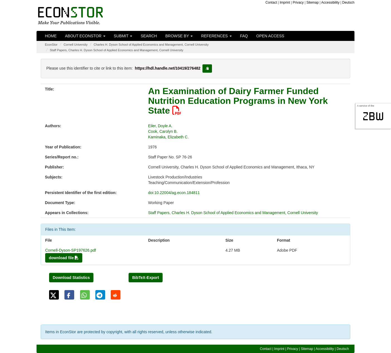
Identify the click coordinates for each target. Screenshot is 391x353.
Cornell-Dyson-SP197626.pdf (70, 250)
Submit (123, 36)
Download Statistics (71, 277)
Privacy (298, 2)
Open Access (270, 36)
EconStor (51, 44)
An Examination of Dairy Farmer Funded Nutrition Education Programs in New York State (238, 101)
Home (51, 36)
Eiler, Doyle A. (160, 126)
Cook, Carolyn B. (163, 131)
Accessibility (330, 2)
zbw (373, 116)
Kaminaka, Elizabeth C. (168, 137)
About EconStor (85, 36)
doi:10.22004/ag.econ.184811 (174, 192)
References (216, 36)
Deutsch (348, 2)
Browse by (179, 36)
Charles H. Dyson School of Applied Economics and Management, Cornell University (151, 44)
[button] (54, 295)
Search (149, 36)
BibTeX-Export (145, 277)
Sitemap (312, 2)
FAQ (244, 36)
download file (64, 258)
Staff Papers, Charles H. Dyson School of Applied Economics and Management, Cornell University (117, 50)
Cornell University (76, 44)
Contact (271, 2)
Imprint (285, 2)
